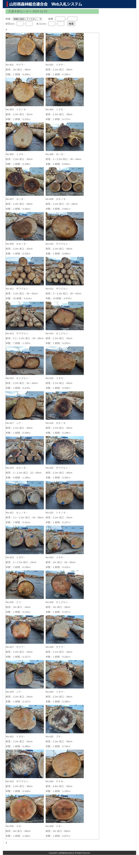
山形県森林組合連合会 (66, 853)
